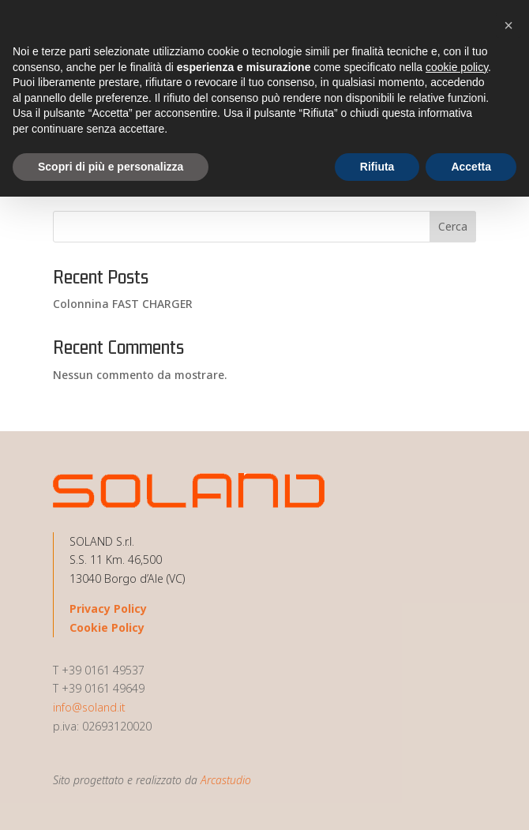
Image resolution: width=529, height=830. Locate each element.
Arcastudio (226, 779)
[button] (508, 25)
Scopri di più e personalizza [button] (110, 166)
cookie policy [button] (457, 67)
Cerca (452, 226)
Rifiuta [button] (377, 166)
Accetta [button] (471, 166)
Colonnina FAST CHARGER (123, 303)
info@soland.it (89, 707)
